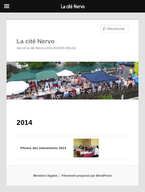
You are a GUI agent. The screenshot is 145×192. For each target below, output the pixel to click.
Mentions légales (45, 175)
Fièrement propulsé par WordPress (86, 175)
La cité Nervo (36, 41)
